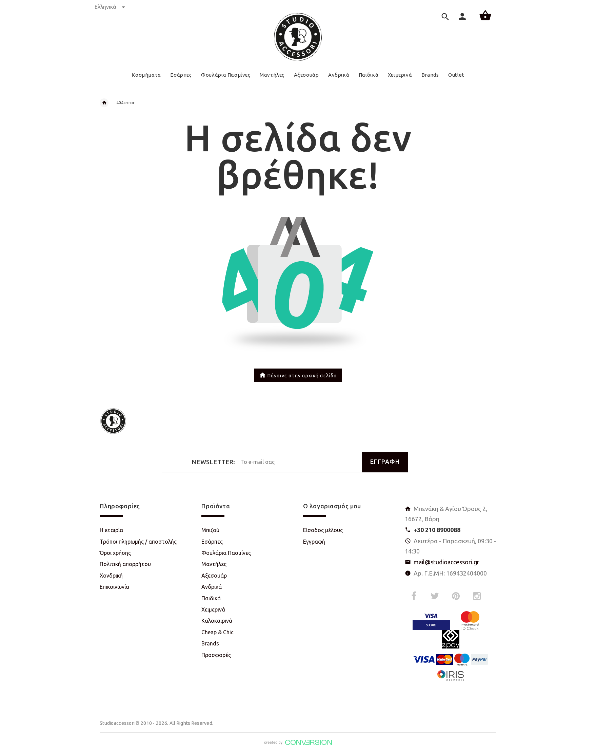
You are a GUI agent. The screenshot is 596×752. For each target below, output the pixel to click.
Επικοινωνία (114, 587)
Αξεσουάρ (214, 575)
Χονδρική (111, 575)
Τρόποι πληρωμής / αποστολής (138, 542)
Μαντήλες (213, 564)
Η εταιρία (111, 530)
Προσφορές (216, 655)
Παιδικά (211, 598)
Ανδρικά (211, 587)
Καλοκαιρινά (216, 621)
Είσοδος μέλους (323, 530)
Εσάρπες (212, 542)
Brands (210, 643)
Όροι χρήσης (115, 553)
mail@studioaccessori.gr (446, 562)
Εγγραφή (314, 542)
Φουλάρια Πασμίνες (226, 553)
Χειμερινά (213, 609)
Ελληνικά (110, 7)
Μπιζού (210, 530)
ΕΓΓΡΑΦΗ (385, 461)
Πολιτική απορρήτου (125, 564)
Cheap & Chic (217, 632)
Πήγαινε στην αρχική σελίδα (298, 376)
